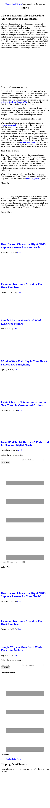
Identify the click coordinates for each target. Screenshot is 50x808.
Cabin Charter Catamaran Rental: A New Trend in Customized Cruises (23, 403)
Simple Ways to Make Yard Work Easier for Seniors (21, 322)
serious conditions (27, 142)
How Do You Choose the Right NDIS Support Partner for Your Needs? (23, 246)
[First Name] (11, 460)
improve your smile (9, 125)
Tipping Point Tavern (13, 4)
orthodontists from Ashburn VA (14, 102)
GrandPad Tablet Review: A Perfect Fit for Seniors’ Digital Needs (25, 443)
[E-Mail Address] (33, 460)
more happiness (32, 178)
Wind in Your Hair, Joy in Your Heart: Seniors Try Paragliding (24, 363)
